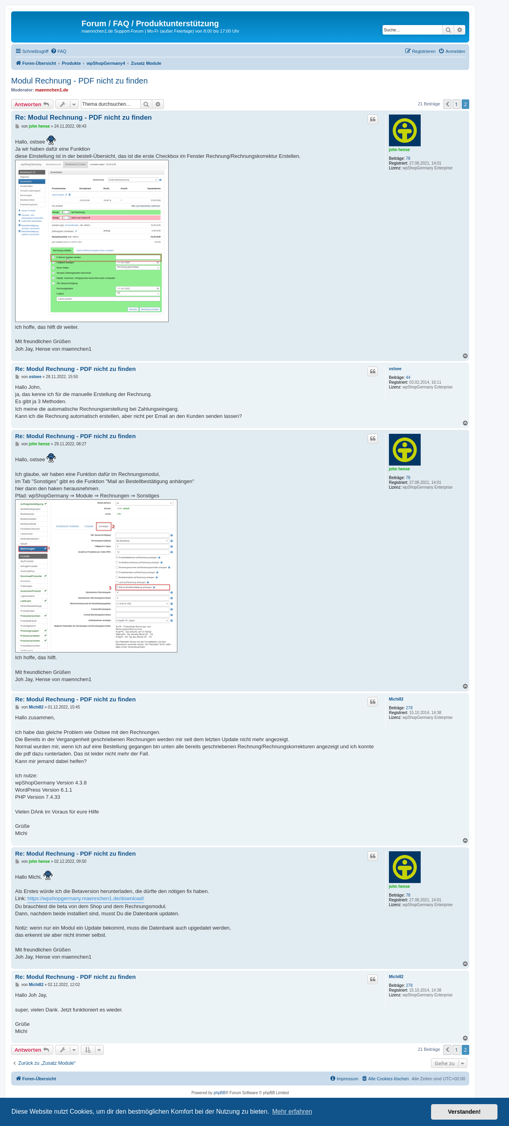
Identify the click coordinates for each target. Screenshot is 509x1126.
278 (409, 708)
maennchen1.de (51, 89)
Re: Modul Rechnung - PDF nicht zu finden (83, 117)
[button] (447, 104)
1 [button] (456, 104)
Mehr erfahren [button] (292, 1111)
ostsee (395, 369)
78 (408, 158)
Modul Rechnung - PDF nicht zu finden (79, 80)
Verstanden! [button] (464, 1112)
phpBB (219, 1093)
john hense (399, 150)
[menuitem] (58, 51)
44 (408, 377)
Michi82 (396, 699)
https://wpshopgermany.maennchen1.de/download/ (85, 898)
